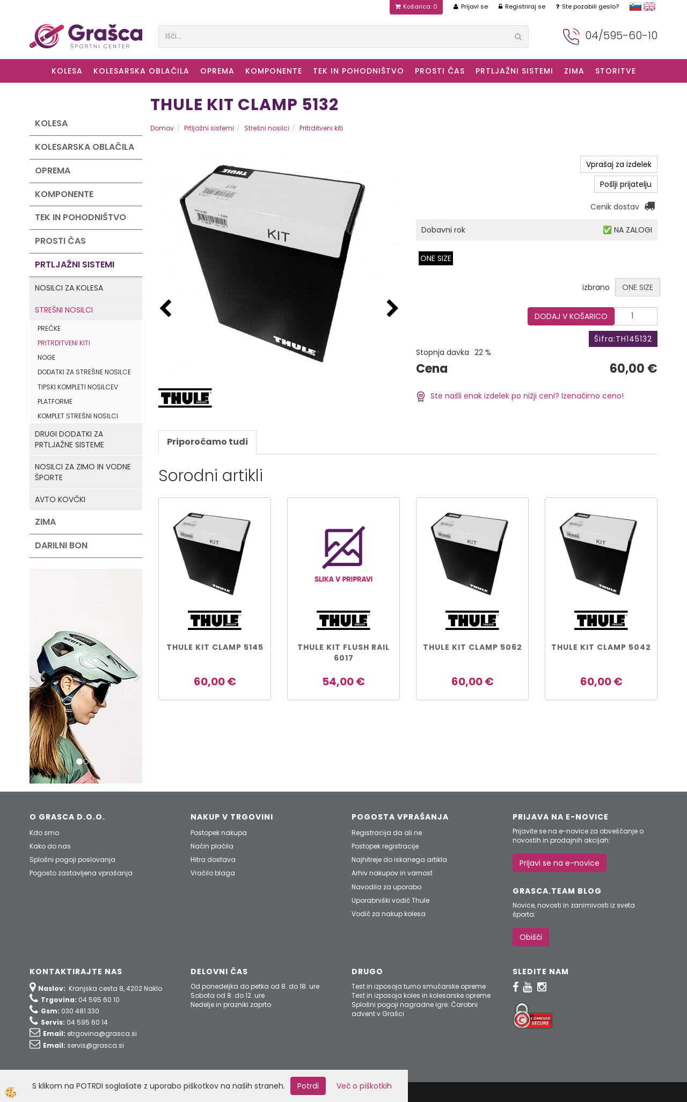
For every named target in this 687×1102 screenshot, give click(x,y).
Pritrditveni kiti (64, 342)
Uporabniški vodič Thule (390, 900)
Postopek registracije (385, 846)
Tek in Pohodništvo (358, 71)
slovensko (635, 6)
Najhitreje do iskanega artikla (399, 859)
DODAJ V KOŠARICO (571, 316)
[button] (393, 309)
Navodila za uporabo (386, 886)
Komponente (273, 71)
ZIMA (574, 71)
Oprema (217, 71)
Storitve (615, 71)
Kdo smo (44, 832)
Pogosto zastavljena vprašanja (81, 873)
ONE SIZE (435, 258)
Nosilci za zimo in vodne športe (83, 472)
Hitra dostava (213, 859)
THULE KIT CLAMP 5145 (215, 647)
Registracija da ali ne (387, 832)
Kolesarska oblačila (141, 71)
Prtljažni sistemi (514, 71)
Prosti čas (440, 71)
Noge (46, 357)
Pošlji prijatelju (626, 184)
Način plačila (212, 846)
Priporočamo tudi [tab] (207, 442)
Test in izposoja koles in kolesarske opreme (421, 995)
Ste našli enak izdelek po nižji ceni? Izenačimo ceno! (520, 395)
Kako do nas (50, 846)
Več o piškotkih (364, 1086)
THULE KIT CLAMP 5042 (601, 647)
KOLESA (67, 71)
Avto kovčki (60, 499)
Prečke (49, 328)
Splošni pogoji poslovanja (72, 859)
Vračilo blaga (213, 873)
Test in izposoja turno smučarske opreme (419, 986)
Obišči (531, 937)
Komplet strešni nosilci (78, 416)
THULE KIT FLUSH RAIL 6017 (343, 652)
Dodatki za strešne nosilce (84, 371)
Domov (162, 128)
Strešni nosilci (64, 310)
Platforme (55, 401)
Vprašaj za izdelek (619, 164)
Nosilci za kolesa (69, 287)
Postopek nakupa (219, 832)
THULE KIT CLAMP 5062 (472, 647)
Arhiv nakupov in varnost (392, 873)
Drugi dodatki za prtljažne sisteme (69, 439)
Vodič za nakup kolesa (389, 913)
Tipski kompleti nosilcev (78, 387)
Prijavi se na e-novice (560, 863)
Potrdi (308, 1086)
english (649, 6)
